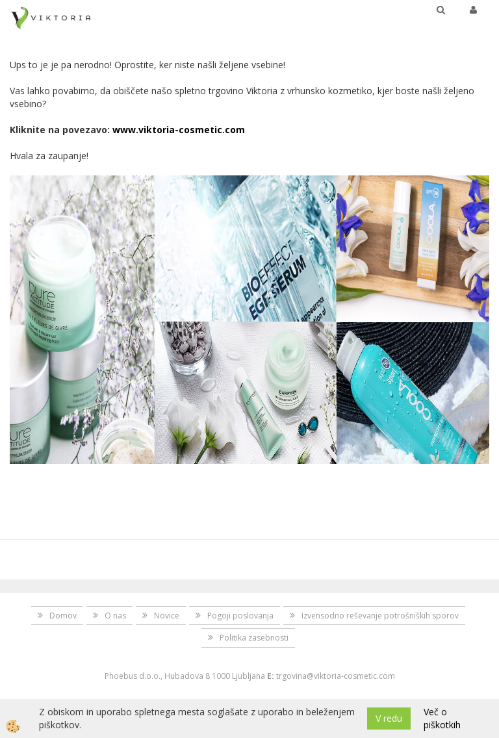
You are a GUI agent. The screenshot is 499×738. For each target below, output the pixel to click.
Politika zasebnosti (254, 637)
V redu (389, 718)
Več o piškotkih (442, 718)
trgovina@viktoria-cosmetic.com (335, 675)
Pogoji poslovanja (240, 615)
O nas (115, 615)
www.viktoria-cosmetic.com (178, 129)
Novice (166, 615)
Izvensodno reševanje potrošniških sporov (380, 615)
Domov (63, 615)
